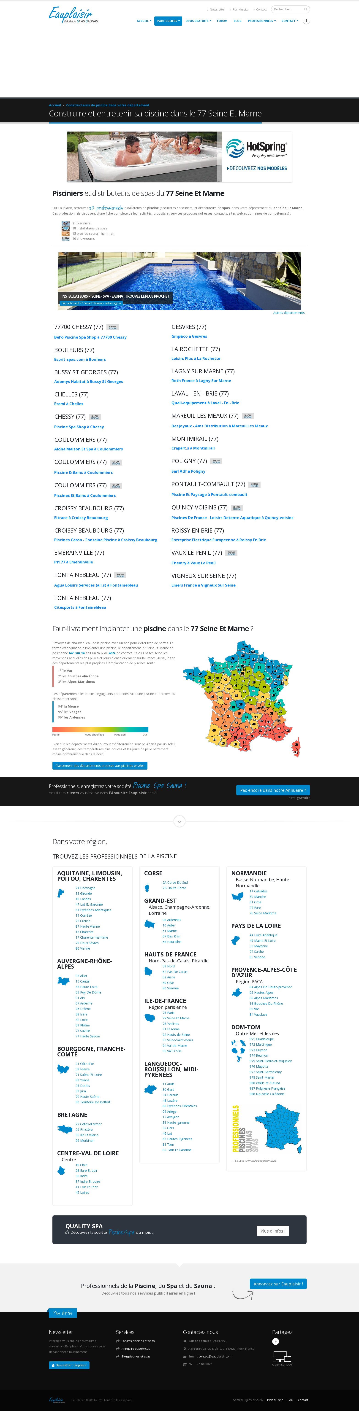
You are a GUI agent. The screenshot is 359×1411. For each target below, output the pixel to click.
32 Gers (168, 1128)
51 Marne (170, 931)
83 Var (254, 1009)
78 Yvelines (171, 1023)
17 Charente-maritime (92, 937)
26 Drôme (83, 1009)
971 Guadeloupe (262, 1039)
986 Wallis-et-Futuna (265, 1083)
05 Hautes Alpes (262, 992)
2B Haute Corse (174, 888)
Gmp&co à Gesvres (189, 336)
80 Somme (171, 988)
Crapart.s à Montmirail (193, 448)
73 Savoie (83, 1031)
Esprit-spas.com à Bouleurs (80, 359)
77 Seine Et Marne (176, 1018)
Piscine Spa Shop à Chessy (79, 426)
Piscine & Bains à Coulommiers (83, 472)
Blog (238, 21)
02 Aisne (169, 977)
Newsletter (216, 9)
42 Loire (82, 1020)
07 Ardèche (84, 1003)
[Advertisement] (179, 63)
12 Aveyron (171, 1117)
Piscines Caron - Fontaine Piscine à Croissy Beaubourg (105, 539)
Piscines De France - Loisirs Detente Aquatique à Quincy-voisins (232, 517)
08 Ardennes (172, 920)
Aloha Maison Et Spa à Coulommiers (88, 449)
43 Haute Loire (87, 987)
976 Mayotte (259, 1066)
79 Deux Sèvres (87, 943)
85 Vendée (257, 957)
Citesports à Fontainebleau (80, 607)
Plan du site (239, 9)
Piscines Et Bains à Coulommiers (85, 495)
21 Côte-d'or (85, 1063)
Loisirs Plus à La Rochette (195, 358)
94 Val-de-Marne (175, 1045)
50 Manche (258, 896)
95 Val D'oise (172, 1051)
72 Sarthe (257, 951)
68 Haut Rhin (172, 942)
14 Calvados (259, 891)
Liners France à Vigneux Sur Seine (203, 585)
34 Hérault (170, 1095)
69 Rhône (83, 1025)
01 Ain (80, 998)
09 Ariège (170, 1111)
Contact (260, 9)
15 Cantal (83, 981)
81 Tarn (168, 1144)
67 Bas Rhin (171, 936)
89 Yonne (83, 1080)
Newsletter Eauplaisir (69, 1365)
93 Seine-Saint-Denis (178, 1040)
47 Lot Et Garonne (89, 904)
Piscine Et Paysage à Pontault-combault (209, 494)
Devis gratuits (197, 21)
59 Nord (169, 966)
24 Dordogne (85, 888)
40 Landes (83, 899)
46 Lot (167, 1133)
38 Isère (81, 1014)
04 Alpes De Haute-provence (271, 987)
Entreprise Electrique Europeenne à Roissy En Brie (218, 539)
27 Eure (255, 907)
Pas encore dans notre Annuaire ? (273, 790)
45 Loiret (82, 1192)
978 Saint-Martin (262, 1077)
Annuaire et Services (136, 1349)
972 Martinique (261, 1044)
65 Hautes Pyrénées (177, 1139)
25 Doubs (83, 1085)
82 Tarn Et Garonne (177, 1150)
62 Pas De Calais (175, 971)
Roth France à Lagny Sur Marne (201, 380)
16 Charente (85, 932)
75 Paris (168, 1012)
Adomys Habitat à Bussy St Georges (88, 381)
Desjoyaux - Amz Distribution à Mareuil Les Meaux (219, 425)
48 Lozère (170, 1100)
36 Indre (82, 1176)
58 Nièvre (83, 1069)
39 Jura (81, 1091)
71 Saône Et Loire (89, 1074)
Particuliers (167, 21)
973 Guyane (258, 1050)
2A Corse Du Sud (175, 882)
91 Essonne (171, 1029)
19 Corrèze (84, 915)
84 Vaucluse (258, 1014)
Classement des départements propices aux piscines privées (99, 765)
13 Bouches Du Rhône (266, 1003)
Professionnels (260, 21)
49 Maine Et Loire (263, 940)
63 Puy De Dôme (88, 992)
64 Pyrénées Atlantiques (93, 910)
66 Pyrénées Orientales (180, 1106)
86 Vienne (83, 948)
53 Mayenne (259, 946)
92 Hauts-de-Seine (176, 1034)
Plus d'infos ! (273, 1231)
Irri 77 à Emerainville (73, 562)
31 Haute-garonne (176, 1122)
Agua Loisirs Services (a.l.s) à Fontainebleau (96, 585)
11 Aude (169, 1084)
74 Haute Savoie (88, 1036)
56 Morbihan (85, 1140)
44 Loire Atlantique (263, 935)
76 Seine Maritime (263, 913)
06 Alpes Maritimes (264, 998)
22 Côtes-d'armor (89, 1124)
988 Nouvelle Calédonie (267, 1094)
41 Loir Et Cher (87, 1187)
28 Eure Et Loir (86, 1170)
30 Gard (168, 1089)
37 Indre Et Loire (88, 1181)
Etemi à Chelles (68, 403)
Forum (222, 21)
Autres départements (289, 312)
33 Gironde (84, 893)
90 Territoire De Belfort (93, 1102)
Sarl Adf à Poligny (188, 471)
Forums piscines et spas (138, 1341)
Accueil (143, 21)
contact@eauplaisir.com (215, 1356)
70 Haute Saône (87, 1096)
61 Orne (255, 902)
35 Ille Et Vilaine (87, 1135)
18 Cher (81, 1165)
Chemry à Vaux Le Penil (193, 562)
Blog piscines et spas (136, 1356)
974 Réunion (259, 1055)
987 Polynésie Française (267, 1088)
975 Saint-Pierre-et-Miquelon (271, 1061)
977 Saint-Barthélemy (266, 1072)
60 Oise (168, 982)
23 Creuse (83, 921)
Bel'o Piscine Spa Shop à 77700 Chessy (90, 337)
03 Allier (81, 976)
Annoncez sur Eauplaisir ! (278, 1284)
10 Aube (169, 925)
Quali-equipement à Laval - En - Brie (205, 402)
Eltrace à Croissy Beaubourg (81, 517)
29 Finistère (84, 1129)
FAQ (290, 1400)
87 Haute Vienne (88, 926)
